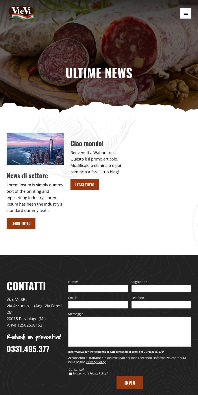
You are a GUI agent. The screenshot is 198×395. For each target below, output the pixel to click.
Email (73, 298)
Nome (73, 282)
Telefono (137, 298)
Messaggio (75, 314)
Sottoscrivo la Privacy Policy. (90, 380)
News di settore (27, 175)
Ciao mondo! (87, 143)
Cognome (139, 282)
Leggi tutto (21, 223)
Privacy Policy (95, 369)
